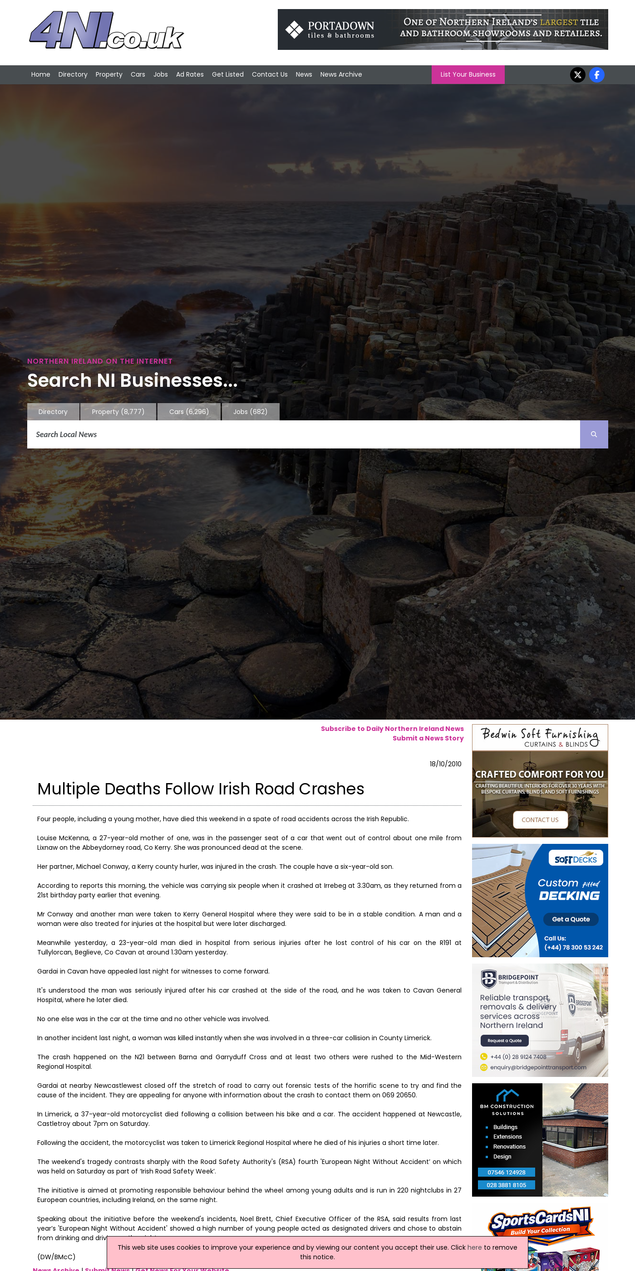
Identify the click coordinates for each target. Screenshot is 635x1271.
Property (109, 74)
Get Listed (228, 74)
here (475, 1247)
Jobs (160, 74)
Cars (138, 74)
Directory (73, 74)
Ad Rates (190, 74)
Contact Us (270, 74)
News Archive (341, 74)
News (304, 74)
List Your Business (468, 74)
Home (40, 74)
